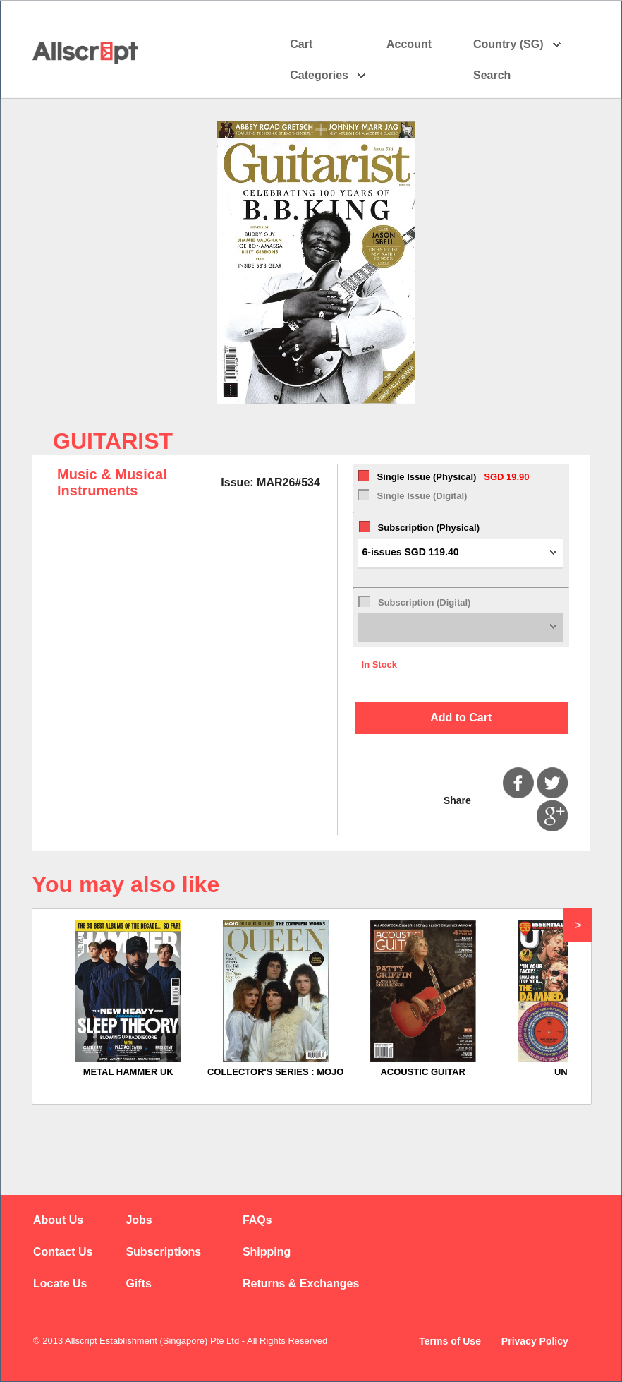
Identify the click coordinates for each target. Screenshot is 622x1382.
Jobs (139, 1220)
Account (421, 44)
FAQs (257, 1220)
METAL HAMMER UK (128, 1071)
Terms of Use (450, 1341)
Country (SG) (517, 44)
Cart (301, 44)
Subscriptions (163, 1252)
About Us (58, 1220)
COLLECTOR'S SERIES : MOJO (275, 1071)
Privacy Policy (534, 1341)
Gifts (138, 1284)
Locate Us (60, 1284)
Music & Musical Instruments (112, 482)
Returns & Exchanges (301, 1284)
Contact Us (62, 1252)
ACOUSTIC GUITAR (422, 1071)
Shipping (267, 1252)
